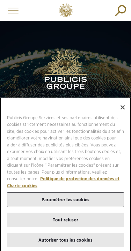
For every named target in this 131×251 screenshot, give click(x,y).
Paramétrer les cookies (65, 201)
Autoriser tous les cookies (65, 241)
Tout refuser (65, 221)
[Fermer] (122, 108)
